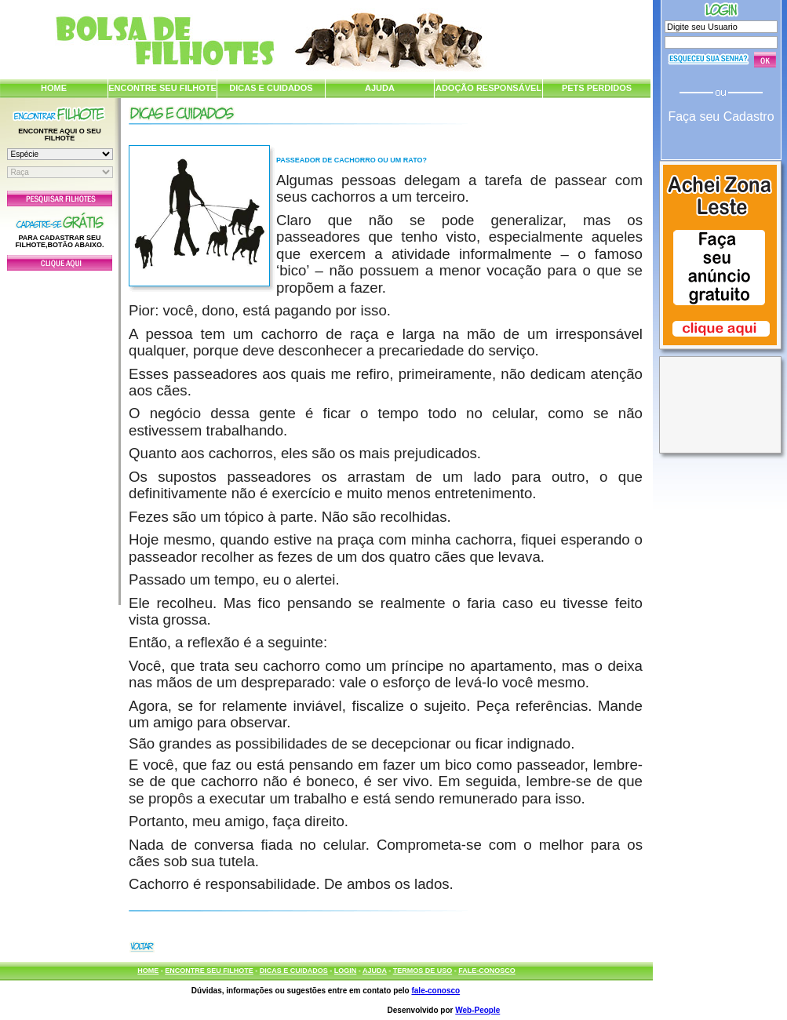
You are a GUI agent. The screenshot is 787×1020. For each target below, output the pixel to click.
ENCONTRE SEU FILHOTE (162, 88)
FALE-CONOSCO (487, 970)
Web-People (477, 1010)
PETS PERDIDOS (597, 88)
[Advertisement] (60, 434)
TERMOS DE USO (423, 970)
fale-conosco (435, 990)
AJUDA (380, 88)
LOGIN (345, 970)
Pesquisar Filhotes (59, 198)
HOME (54, 88)
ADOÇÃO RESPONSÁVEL (488, 88)
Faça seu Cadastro (721, 116)
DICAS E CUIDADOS (270, 88)
